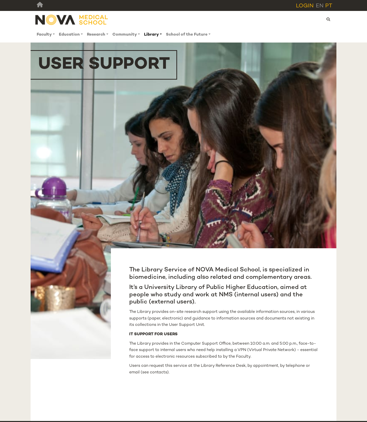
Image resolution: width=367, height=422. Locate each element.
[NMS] (72, 19)
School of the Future (186, 35)
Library (151, 35)
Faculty (44, 35)
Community (124, 35)
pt (328, 6)
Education (69, 35)
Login (305, 6)
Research (96, 35)
